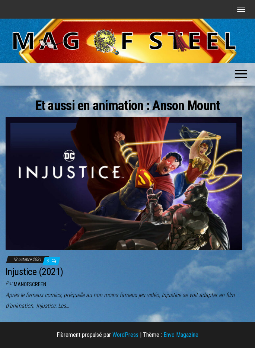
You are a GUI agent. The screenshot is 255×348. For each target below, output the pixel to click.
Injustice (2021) (34, 271)
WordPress (125, 334)
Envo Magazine (180, 334)
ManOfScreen (30, 284)
